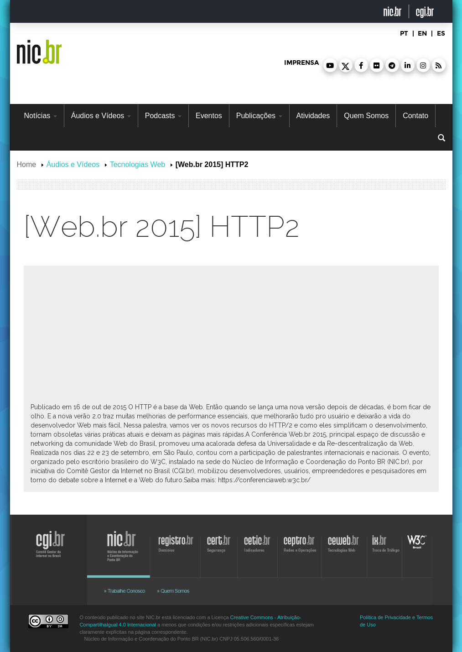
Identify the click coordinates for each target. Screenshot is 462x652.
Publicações (259, 116)
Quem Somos (366, 116)
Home (26, 164)
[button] (330, 65)
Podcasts (163, 116)
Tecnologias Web (138, 164)
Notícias (40, 116)
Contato (415, 116)
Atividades (313, 116)
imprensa (301, 63)
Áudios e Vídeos (101, 116)
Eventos (209, 116)
